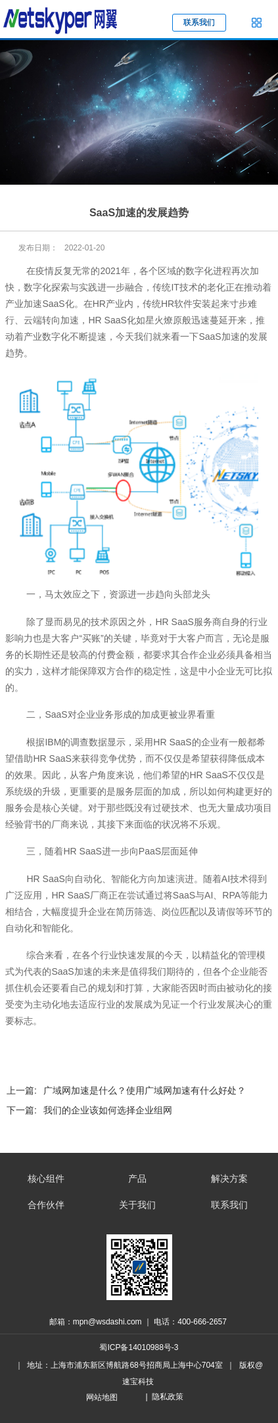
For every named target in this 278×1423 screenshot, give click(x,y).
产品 (137, 1178)
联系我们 (229, 1205)
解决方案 (229, 1178)
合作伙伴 (46, 1205)
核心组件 (46, 1178)
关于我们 (137, 1205)
